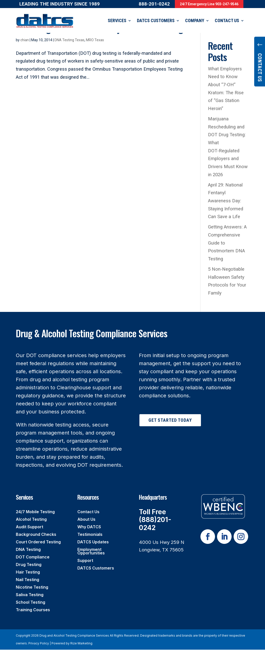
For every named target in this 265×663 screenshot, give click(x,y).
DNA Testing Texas (69, 40)
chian (24, 40)
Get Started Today (170, 419)
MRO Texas (95, 40)
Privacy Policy (38, 643)
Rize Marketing (81, 643)
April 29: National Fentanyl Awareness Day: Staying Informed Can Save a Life (225, 200)
